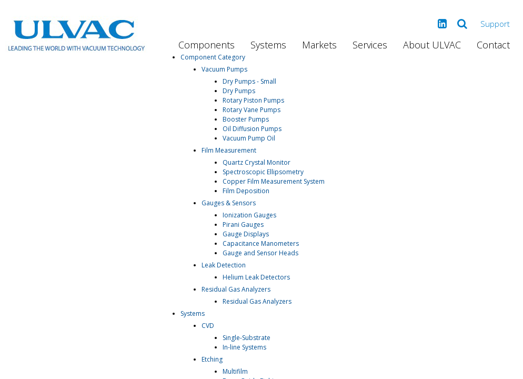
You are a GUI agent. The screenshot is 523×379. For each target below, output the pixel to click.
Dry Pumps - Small (249, 81)
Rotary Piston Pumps (253, 100)
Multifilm (235, 371)
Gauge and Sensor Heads (260, 252)
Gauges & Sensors (229, 202)
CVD (208, 325)
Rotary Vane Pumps (251, 109)
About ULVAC (432, 44)
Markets (319, 44)
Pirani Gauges (243, 224)
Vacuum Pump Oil (249, 138)
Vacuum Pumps (224, 69)
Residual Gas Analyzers (236, 289)
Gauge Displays (246, 234)
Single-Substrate (246, 337)
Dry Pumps (239, 90)
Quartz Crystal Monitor (256, 162)
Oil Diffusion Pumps (252, 128)
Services (370, 44)
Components (206, 44)
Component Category (212, 57)
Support (495, 23)
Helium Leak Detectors (256, 277)
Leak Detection (224, 265)
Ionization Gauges (249, 215)
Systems (268, 44)
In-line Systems (244, 347)
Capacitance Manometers (261, 243)
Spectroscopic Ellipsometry (263, 171)
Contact (493, 44)
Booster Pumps (246, 119)
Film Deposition (246, 190)
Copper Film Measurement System (274, 181)
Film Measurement (229, 150)
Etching (212, 359)
